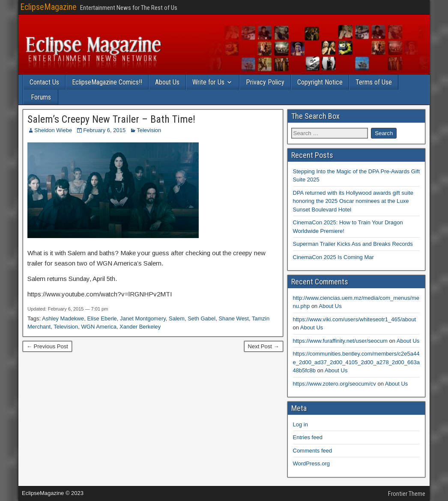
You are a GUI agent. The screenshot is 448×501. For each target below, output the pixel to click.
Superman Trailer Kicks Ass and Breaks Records (353, 244)
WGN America (98, 326)
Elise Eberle (101, 318)
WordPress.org (311, 463)
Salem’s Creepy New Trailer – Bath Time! (111, 119)
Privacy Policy (265, 82)
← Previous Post (47, 346)
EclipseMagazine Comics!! (107, 82)
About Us (167, 82)
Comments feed (312, 450)
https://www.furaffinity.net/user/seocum (340, 341)
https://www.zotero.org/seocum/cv (334, 383)
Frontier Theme (406, 494)
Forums (41, 97)
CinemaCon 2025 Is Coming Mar (333, 257)
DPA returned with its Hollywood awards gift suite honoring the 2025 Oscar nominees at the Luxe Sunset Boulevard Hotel (353, 201)
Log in (300, 424)
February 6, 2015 (104, 130)
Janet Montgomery (143, 318)
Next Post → (263, 346)
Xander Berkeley (140, 326)
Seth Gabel (201, 318)
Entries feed (308, 437)
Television (149, 130)
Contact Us (44, 82)
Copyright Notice (320, 82)
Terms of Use (373, 82)
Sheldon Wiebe (53, 130)
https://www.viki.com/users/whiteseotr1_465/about (354, 319)
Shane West (233, 318)
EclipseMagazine (48, 7)
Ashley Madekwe (63, 318)
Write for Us (208, 82)
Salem (177, 318)
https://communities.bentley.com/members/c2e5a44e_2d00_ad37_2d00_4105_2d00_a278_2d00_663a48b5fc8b (356, 362)
